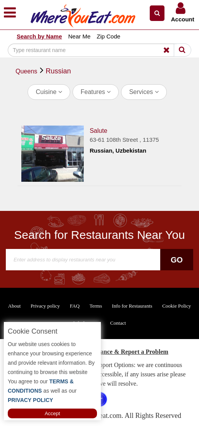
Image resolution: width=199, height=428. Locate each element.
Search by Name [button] (39, 36)
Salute (98, 130)
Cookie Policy (176, 306)
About (14, 306)
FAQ (75, 306)
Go (177, 260)
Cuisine (49, 92)
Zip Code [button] (108, 36)
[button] (157, 13)
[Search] (92, 50)
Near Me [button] (79, 36)
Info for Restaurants (132, 306)
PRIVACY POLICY (30, 400)
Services (144, 92)
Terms (96, 306)
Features (96, 92)
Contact (118, 323)
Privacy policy (45, 306)
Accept (52, 413)
